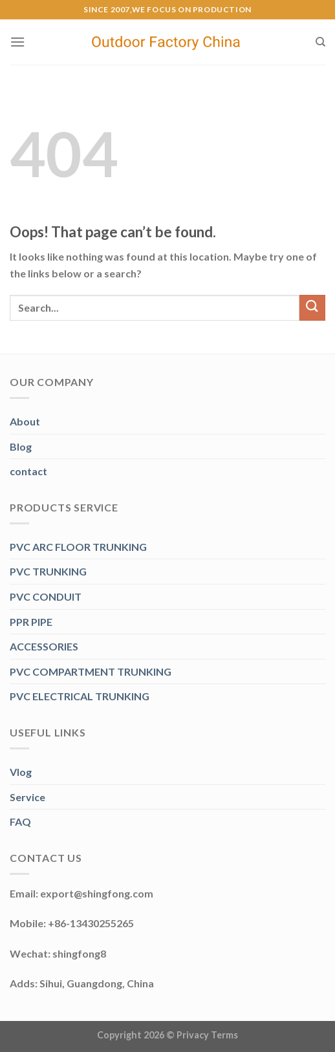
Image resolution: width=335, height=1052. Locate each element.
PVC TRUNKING (48, 571)
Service (27, 797)
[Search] (320, 42)
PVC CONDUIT (45, 596)
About (25, 421)
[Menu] (17, 42)
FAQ (20, 821)
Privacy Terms (207, 1034)
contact (28, 471)
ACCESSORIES (44, 646)
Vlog (21, 772)
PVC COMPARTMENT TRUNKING (90, 671)
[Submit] (312, 307)
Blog (21, 446)
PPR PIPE (31, 622)
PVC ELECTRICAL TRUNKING (79, 696)
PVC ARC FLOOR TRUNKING (78, 547)
